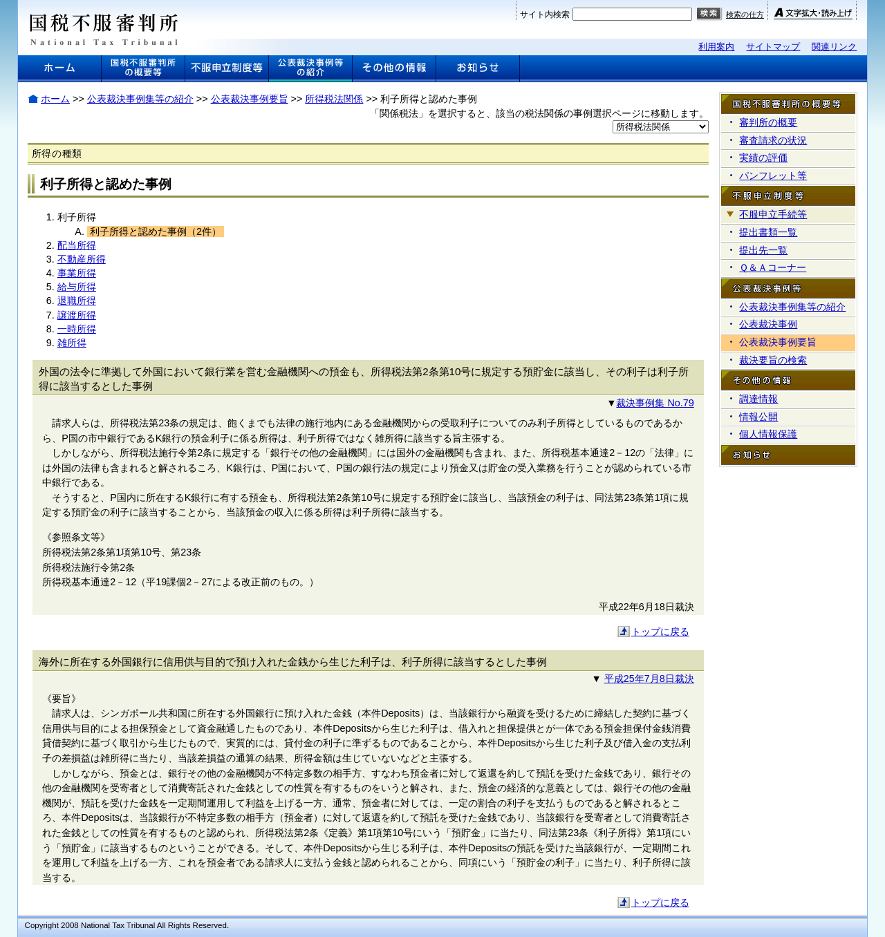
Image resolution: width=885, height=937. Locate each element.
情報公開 (758, 416)
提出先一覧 (763, 250)
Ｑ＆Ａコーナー (772, 267)
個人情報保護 (768, 433)
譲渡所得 (76, 315)
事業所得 (76, 272)
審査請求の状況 (773, 140)
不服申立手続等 (773, 214)
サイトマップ (773, 46)
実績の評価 (763, 157)
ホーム (55, 98)
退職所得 (76, 300)
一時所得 (76, 328)
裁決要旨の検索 (773, 360)
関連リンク (834, 46)
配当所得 (76, 245)
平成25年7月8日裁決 (649, 678)
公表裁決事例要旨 (249, 98)
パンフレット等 (773, 175)
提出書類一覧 (768, 232)
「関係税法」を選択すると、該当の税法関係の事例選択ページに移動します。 (539, 113)
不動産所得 (81, 259)
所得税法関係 (334, 98)
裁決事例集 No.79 (654, 402)
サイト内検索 (545, 14)
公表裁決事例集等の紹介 (140, 98)
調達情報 (758, 398)
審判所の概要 (768, 122)
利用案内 (716, 46)
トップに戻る (660, 631)
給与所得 (76, 286)
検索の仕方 (745, 14)
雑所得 (71, 342)
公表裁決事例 (768, 324)
